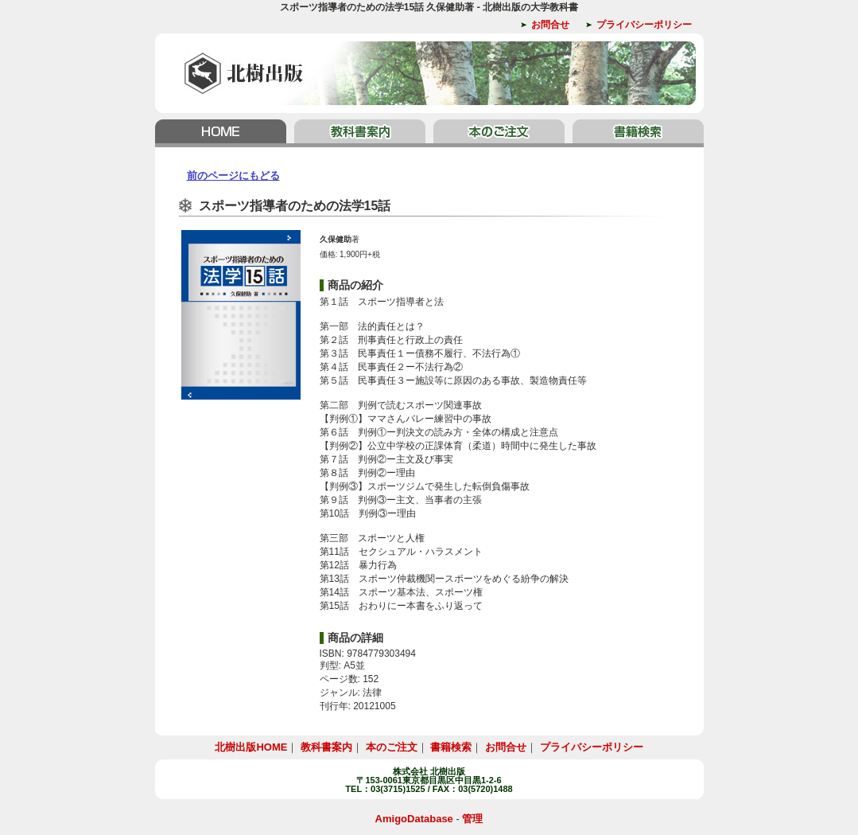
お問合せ (550, 24)
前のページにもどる (233, 175)
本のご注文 (499, 133)
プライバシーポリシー (644, 24)
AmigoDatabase (414, 819)
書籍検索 (636, 133)
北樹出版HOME (222, 133)
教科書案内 (359, 133)
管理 (472, 819)
